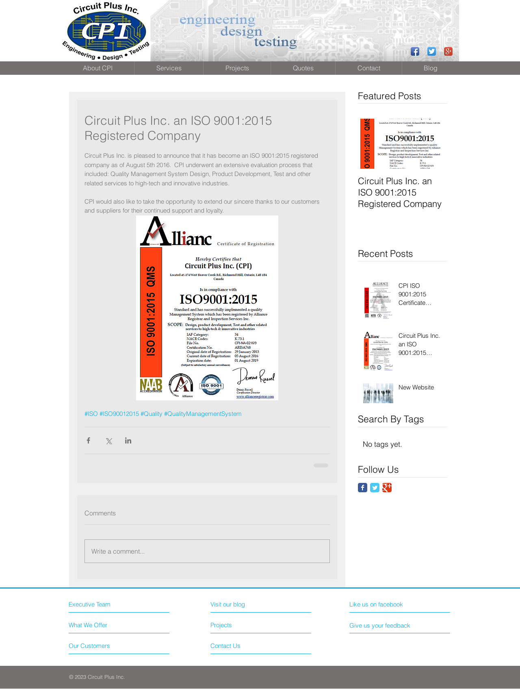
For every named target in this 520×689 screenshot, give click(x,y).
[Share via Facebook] (88, 440)
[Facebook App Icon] (415, 51)
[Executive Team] (104, 604)
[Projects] (233, 625)
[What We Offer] (99, 625)
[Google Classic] (387, 487)
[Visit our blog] (246, 604)
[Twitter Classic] (374, 487)
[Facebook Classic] (362, 487)
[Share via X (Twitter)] (108, 440)
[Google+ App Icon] (448, 51)
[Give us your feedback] (383, 625)
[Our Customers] (99, 645)
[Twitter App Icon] (431, 51)
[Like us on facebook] (385, 604)
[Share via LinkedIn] (128, 440)
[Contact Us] (241, 645)
